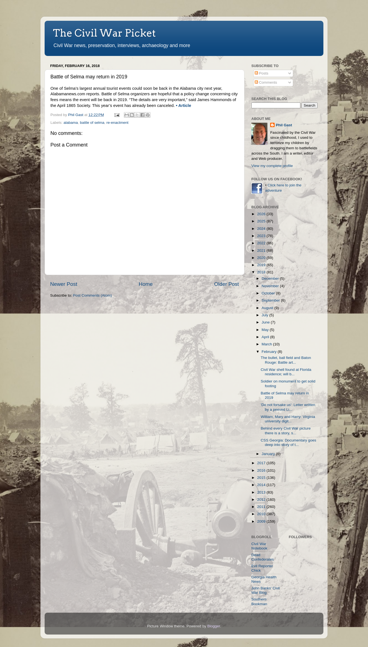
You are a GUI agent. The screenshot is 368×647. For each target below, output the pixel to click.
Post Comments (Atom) (92, 295)
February (270, 352)
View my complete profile (272, 166)
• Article (183, 105)
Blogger (213, 626)
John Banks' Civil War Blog (265, 590)
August (268, 308)
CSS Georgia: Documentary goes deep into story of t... (288, 442)
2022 (262, 243)
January (269, 454)
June (266, 322)
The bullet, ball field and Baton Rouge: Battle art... (286, 360)
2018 (262, 272)
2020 (262, 258)
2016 (262, 470)
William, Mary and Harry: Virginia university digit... (288, 419)
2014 (262, 485)
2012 (262, 499)
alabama (70, 122)
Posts (262, 73)
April (266, 337)
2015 (262, 478)
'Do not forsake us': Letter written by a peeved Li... (288, 407)
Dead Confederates (262, 557)
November (271, 286)
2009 (262, 521)
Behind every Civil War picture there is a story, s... (286, 430)
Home (146, 284)
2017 (262, 463)
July (265, 315)
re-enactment (117, 122)
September (271, 300)
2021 (262, 250)
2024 (262, 229)
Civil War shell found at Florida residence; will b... (286, 372)
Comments (266, 82)
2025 (262, 221)
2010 (262, 514)
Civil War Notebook (259, 546)
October (269, 293)
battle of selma (92, 122)
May (266, 330)
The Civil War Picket (104, 33)
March (267, 344)
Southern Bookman (259, 601)
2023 (262, 236)
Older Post (226, 284)
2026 (262, 214)
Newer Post (63, 284)
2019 (262, 265)
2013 (262, 492)
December (271, 278)
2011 (262, 507)
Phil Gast (284, 125)
